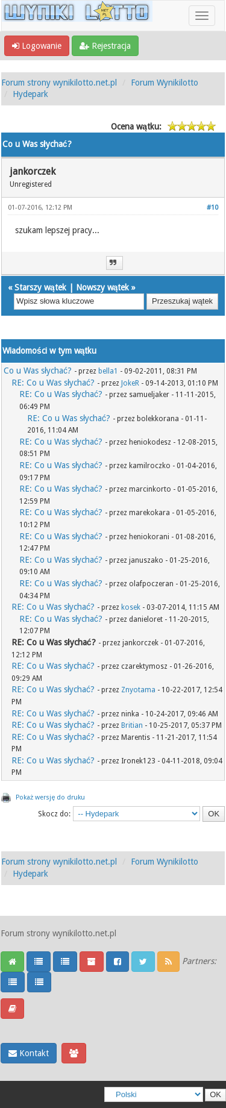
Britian (132, 725)
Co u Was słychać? (38, 370)
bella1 (108, 371)
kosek (130, 607)
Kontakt (28, 1053)
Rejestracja (105, 46)
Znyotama (138, 690)
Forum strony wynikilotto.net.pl (59, 82)
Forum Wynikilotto (164, 82)
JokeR (130, 383)
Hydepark (30, 94)
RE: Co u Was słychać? (53, 382)
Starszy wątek (40, 287)
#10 (212, 207)
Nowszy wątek (103, 287)
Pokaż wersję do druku (51, 797)
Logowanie (36, 46)
